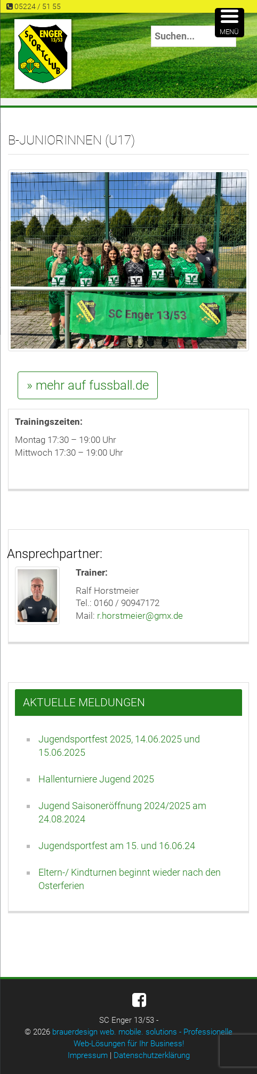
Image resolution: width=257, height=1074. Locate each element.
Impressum (88, 1055)
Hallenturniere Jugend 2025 (96, 779)
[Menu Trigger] (229, 22)
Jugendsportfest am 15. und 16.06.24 (116, 845)
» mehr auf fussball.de (88, 385)
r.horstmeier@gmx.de (140, 615)
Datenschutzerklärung (152, 1055)
